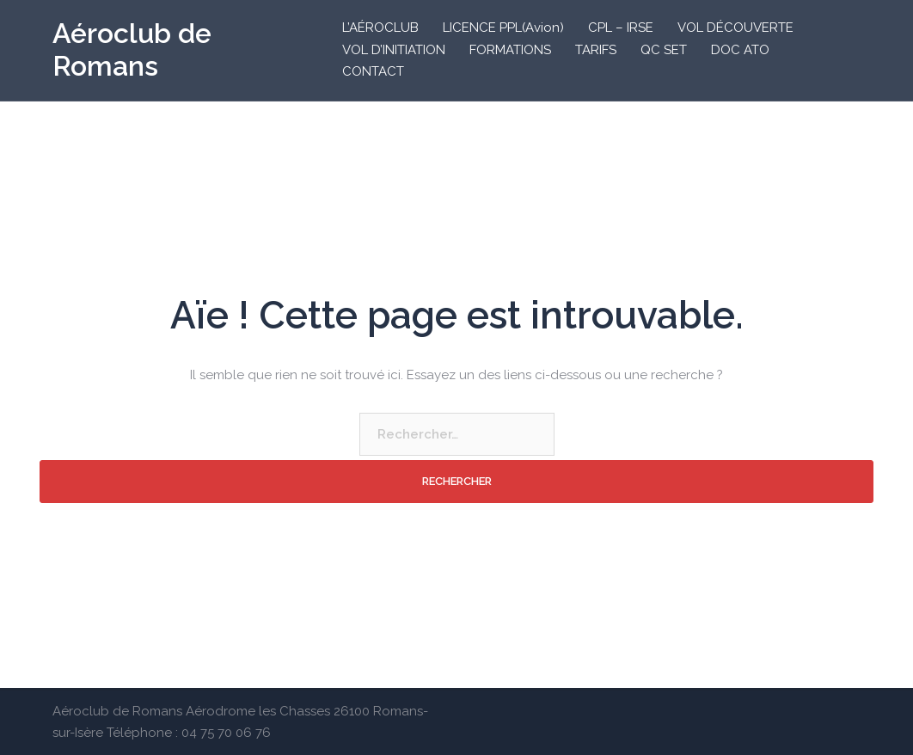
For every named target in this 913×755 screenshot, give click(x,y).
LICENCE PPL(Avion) (503, 27)
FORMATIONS (510, 50)
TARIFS (595, 50)
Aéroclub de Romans (131, 49)
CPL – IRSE (620, 27)
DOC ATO (740, 50)
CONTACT (373, 71)
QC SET (663, 50)
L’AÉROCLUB (380, 27)
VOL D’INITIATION (393, 50)
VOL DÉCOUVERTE (735, 27)
